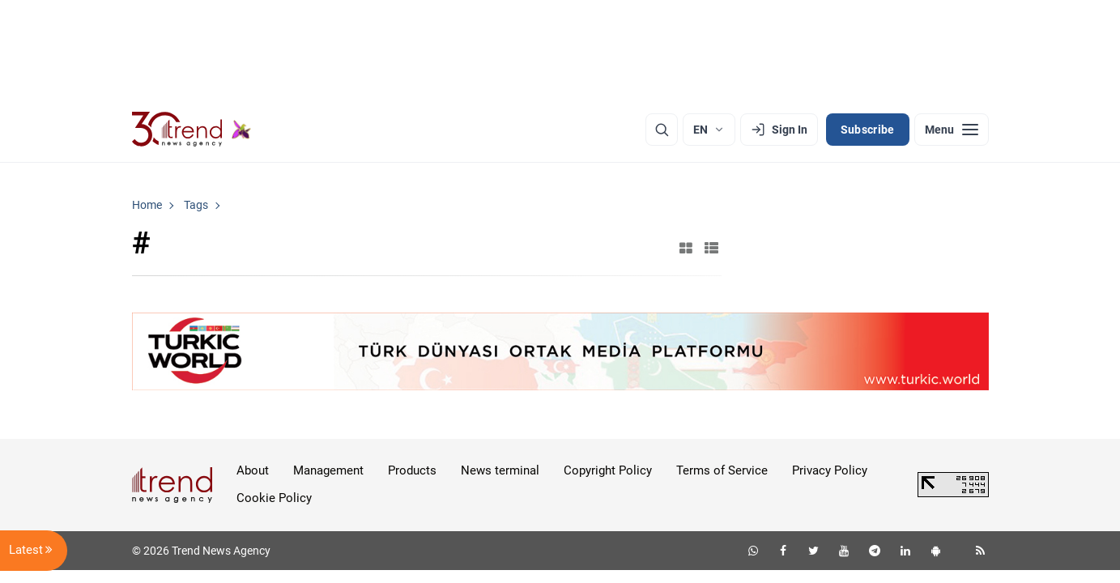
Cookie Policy (274, 498)
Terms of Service (722, 470)
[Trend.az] (192, 129)
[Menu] (951, 129)
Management (328, 470)
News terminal (500, 470)
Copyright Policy (608, 470)
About (252, 470)
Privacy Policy (829, 470)
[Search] (661, 129)
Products (412, 470)
